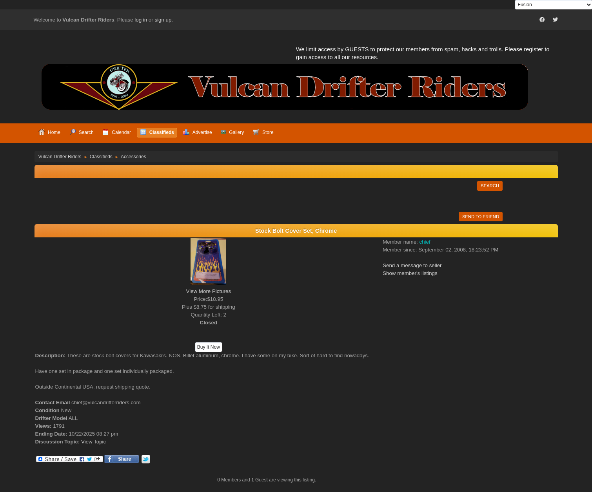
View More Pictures (208, 291)
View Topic (93, 442)
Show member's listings (410, 273)
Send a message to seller (412, 265)
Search (490, 185)
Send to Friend (480, 216)
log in (140, 20)
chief (424, 242)
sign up (162, 20)
